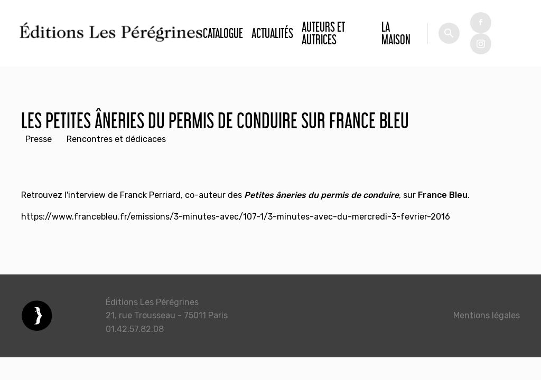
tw (480, 43)
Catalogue (223, 33)
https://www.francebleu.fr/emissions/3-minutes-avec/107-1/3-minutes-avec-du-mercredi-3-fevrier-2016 (235, 217)
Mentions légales (486, 315)
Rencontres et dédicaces (116, 139)
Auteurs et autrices (323, 33)
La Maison (396, 33)
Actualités (272, 33)
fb (480, 22)
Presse (38, 139)
